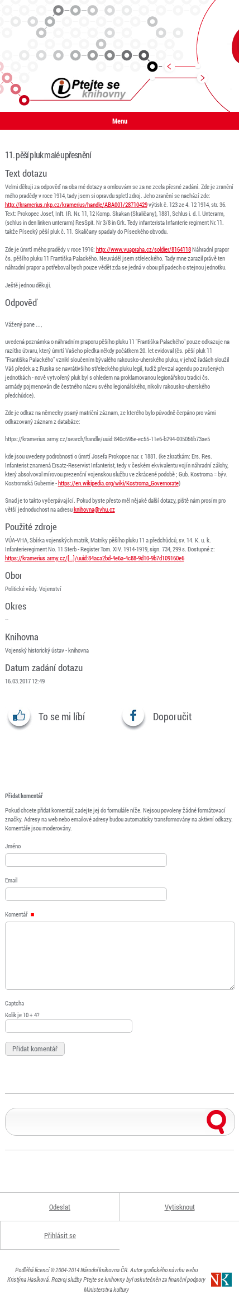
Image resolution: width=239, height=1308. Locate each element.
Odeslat (59, 1206)
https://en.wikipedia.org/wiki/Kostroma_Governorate (118, 483)
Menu (119, 120)
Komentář (20, 914)
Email (11, 880)
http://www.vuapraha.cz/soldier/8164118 (143, 249)
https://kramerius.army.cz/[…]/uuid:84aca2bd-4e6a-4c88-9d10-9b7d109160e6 (94, 558)
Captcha (14, 1003)
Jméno (13, 846)
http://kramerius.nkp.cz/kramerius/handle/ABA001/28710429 (76, 204)
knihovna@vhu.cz (94, 509)
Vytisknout (180, 1206)
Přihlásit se (60, 1235)
